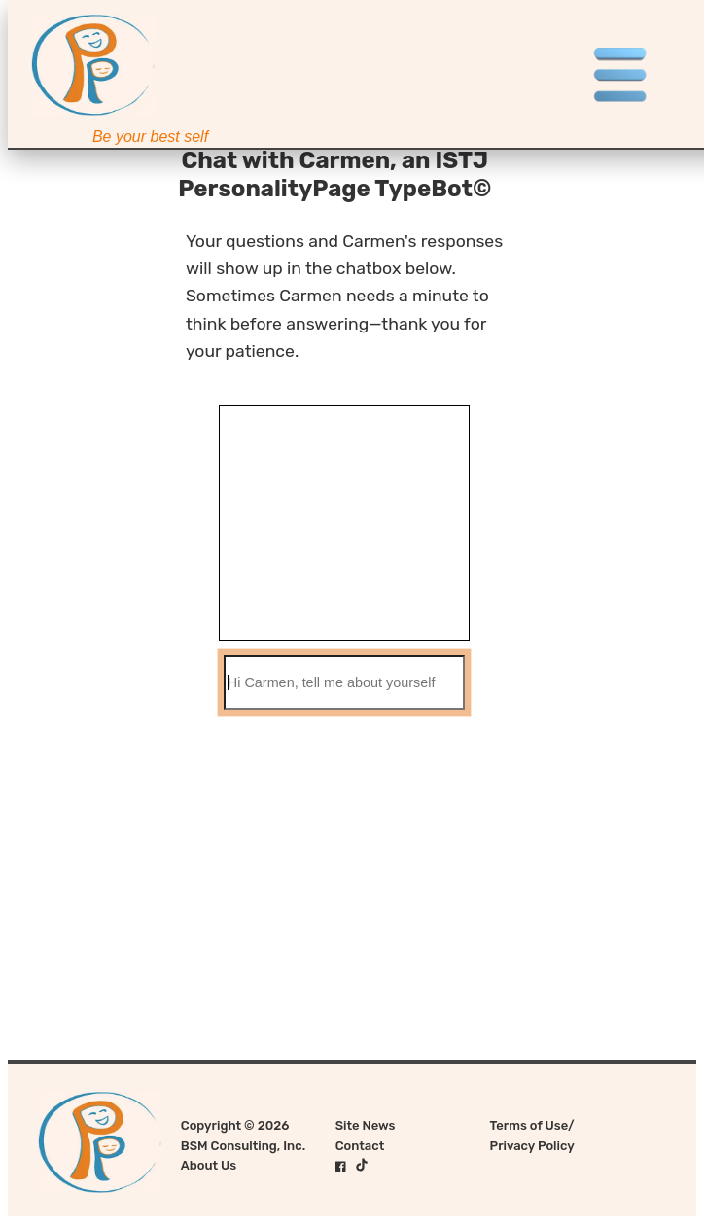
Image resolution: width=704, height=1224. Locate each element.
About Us (208, 1165)
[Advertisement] (352, 849)
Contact (360, 1145)
